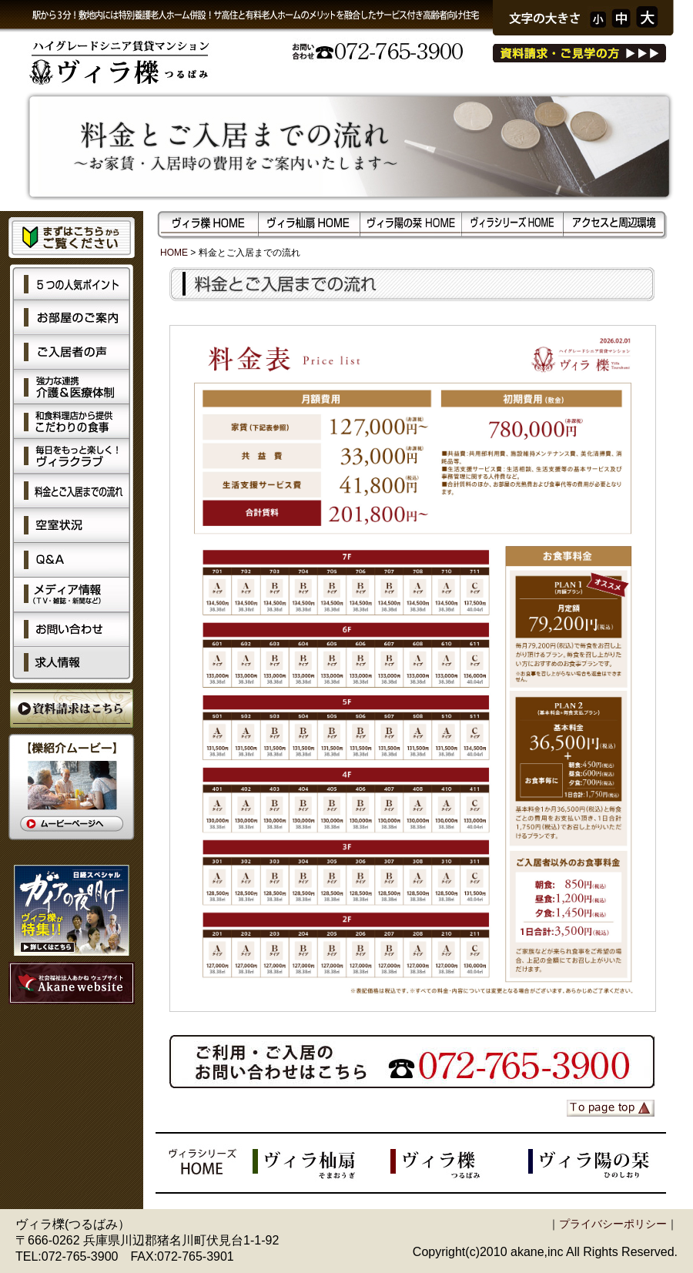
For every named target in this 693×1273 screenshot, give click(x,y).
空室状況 (71, 525)
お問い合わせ (71, 629)
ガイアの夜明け (71, 910)
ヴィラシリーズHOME (513, 223)
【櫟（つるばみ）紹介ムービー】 (71, 787)
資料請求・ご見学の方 (579, 53)
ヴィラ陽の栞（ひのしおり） (411, 223)
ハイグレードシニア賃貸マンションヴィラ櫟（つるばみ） (135, 65)
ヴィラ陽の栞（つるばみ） (597, 1163)
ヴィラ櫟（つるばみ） (459, 1163)
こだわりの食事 (71, 421)
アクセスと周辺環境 (614, 223)
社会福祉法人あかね (71, 983)
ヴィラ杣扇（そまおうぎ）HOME (309, 223)
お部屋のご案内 (71, 317)
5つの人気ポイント (71, 282)
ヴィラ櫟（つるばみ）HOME (208, 223)
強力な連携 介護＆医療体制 (71, 387)
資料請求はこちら (71, 708)
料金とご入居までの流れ (71, 491)
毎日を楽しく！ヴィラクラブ (71, 456)
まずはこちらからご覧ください (71, 237)
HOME (174, 252)
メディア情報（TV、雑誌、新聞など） (71, 595)
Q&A (71, 560)
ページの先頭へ (610, 1108)
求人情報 (71, 665)
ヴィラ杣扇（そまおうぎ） (321, 1163)
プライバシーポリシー (613, 1224)
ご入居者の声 (71, 352)
